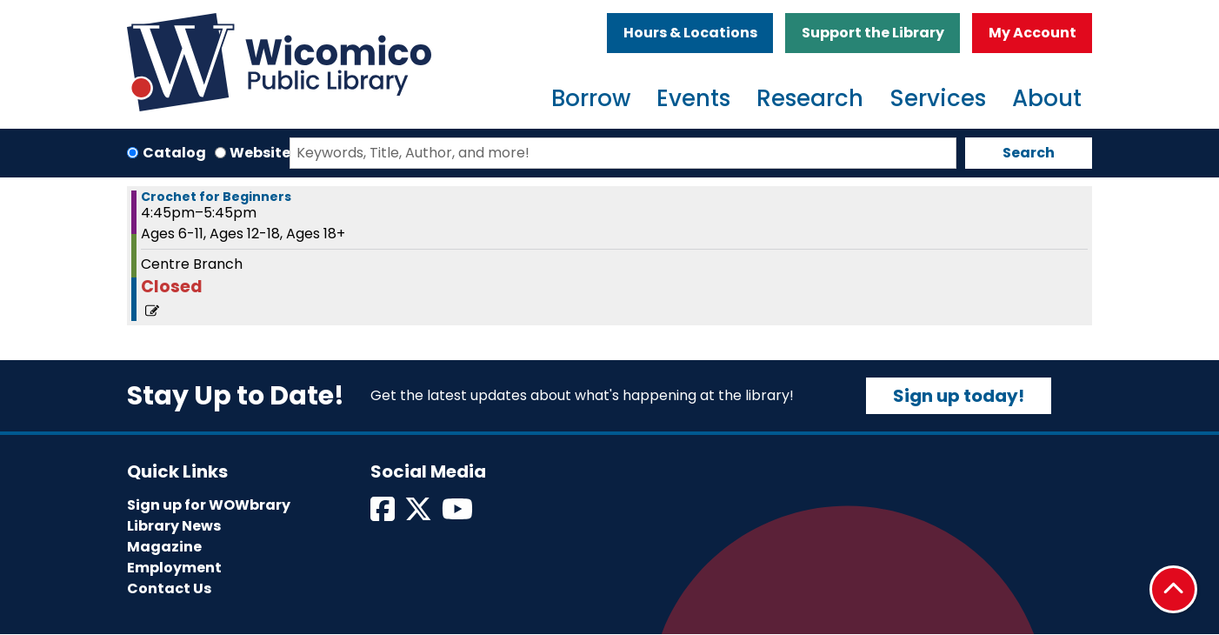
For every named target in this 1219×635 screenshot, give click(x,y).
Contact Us (169, 588)
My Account (1032, 33)
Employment (174, 568)
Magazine (164, 547)
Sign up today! (958, 396)
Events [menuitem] (693, 98)
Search (1029, 153)
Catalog (174, 153)
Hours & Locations (690, 33)
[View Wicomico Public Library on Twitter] (419, 515)
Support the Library (873, 33)
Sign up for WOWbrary (208, 505)
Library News (174, 526)
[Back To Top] (1173, 589)
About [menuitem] (1047, 98)
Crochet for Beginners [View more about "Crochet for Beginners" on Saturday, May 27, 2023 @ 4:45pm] (216, 196)
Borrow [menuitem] (590, 98)
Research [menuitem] (809, 98)
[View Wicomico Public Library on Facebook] (383, 515)
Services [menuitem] (937, 98)
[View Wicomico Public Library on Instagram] (459, 515)
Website (260, 153)
